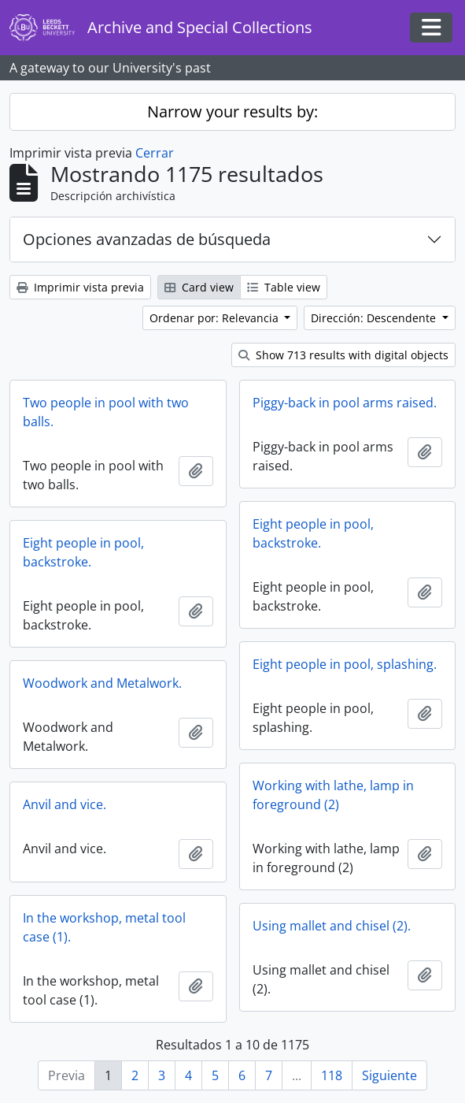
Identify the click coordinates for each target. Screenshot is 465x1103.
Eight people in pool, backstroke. (313, 533)
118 (331, 1075)
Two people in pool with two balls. (106, 412)
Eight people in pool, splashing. (345, 664)
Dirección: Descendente (375, 317)
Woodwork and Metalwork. (102, 683)
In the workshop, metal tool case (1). (104, 927)
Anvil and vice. (64, 804)
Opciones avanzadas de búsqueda (147, 239)
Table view (283, 287)
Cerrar (154, 153)
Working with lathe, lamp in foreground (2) (333, 795)
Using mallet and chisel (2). (332, 925)
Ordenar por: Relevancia (215, 317)
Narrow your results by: (232, 111)
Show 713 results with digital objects (343, 354)
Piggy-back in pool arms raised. (345, 402)
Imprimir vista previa (80, 287)
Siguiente (389, 1075)
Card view (199, 287)
